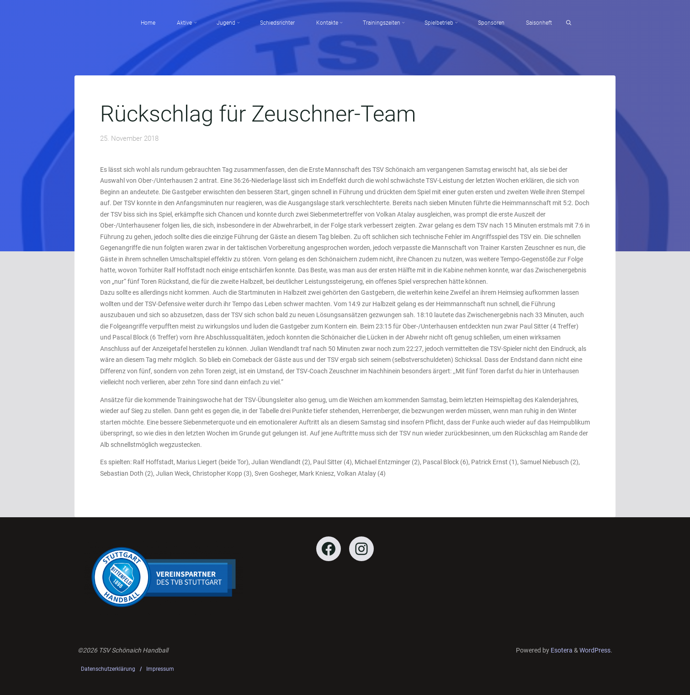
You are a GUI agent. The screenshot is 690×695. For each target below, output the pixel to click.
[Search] (569, 22)
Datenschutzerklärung (108, 669)
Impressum (160, 669)
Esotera (561, 650)
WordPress (594, 650)
